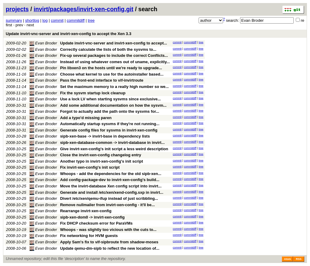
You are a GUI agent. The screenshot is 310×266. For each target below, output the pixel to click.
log (45, 20)
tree (91, 20)
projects (17, 9)
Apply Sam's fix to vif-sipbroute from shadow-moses (109, 242)
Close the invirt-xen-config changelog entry (100, 155)
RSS (299, 259)
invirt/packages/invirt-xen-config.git (83, 9)
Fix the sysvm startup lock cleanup (92, 93)
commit (57, 20)
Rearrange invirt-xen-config (85, 211)
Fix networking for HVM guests (89, 235)
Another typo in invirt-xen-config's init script (101, 161)
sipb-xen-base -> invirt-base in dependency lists (105, 136)
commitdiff (75, 20)
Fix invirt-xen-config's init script (90, 167)
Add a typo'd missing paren (85, 117)
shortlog (32, 20)
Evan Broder (43, 43)
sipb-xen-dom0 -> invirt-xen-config (92, 217)
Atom (287, 259)
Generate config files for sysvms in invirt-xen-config (108, 130)
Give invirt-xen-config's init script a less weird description (114, 149)
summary (14, 20)
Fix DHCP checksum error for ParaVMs (96, 223)
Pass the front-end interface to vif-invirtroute (101, 80)
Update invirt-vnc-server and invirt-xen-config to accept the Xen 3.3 (68, 33)
